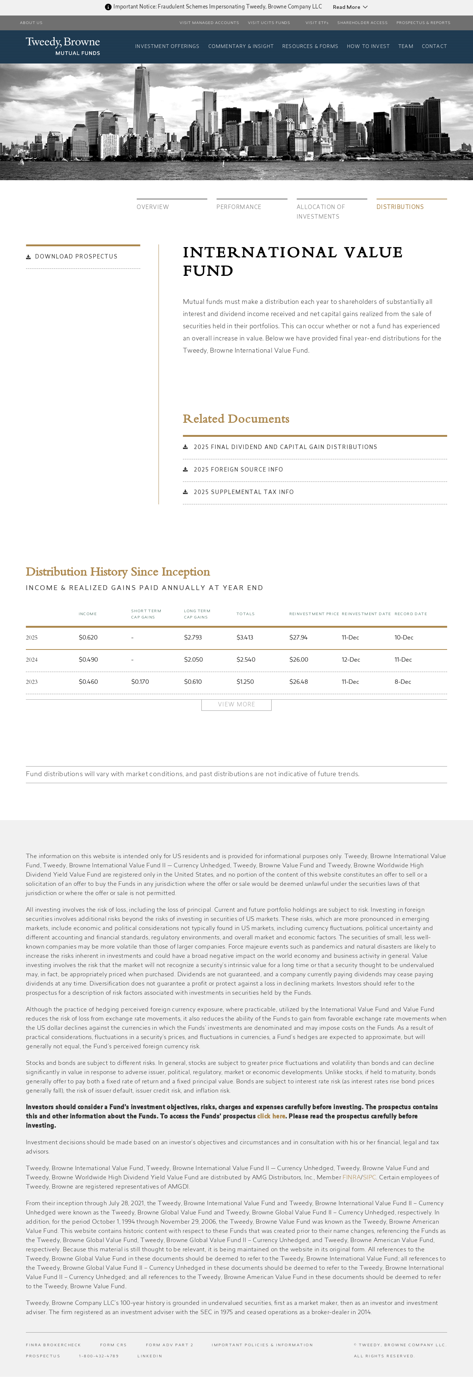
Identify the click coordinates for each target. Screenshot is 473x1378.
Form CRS (113, 1346)
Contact (434, 47)
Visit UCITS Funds (269, 23)
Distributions (400, 207)
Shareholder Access (362, 23)
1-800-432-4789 (99, 1358)
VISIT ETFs (317, 23)
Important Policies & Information (262, 1346)
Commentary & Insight (244, 47)
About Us (31, 23)
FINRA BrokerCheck (54, 1346)
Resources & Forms (312, 47)
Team (406, 47)
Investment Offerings (172, 47)
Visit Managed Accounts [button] (209, 23)
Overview (153, 207)
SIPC (370, 1179)
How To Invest (369, 47)
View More (236, 705)
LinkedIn (149, 1358)
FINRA (352, 1179)
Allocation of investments (321, 212)
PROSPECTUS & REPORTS (424, 23)
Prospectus (43, 1358)
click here (271, 1118)
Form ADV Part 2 (170, 1346)
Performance (239, 207)
